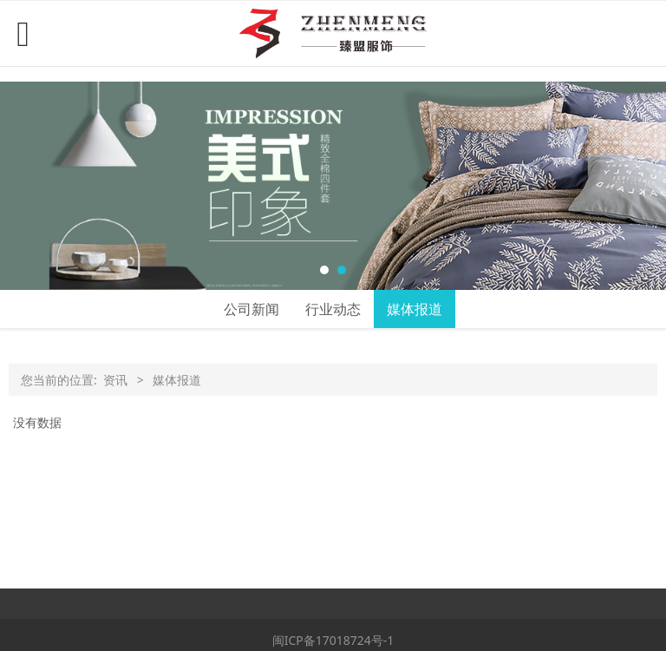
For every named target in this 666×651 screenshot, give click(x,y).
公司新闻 (251, 309)
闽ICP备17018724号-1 (333, 640)
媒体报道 (414, 309)
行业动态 (333, 309)
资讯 (115, 380)
